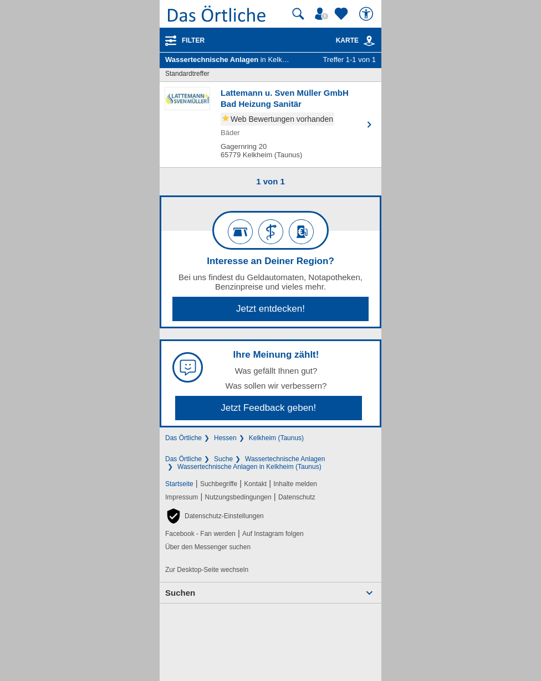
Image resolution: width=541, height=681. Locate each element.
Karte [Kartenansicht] (356, 40)
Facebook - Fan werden (200, 534)
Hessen (225, 438)
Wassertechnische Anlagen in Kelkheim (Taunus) (249, 467)
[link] (369, 41)
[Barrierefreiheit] (367, 14)
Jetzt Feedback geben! (268, 408)
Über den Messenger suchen (208, 547)
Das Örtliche (183, 438)
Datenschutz (296, 497)
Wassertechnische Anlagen (285, 459)
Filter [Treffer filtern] (193, 40)
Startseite (179, 484)
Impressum (181, 497)
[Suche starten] (298, 14)
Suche (223, 459)
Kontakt (255, 484)
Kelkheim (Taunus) (276, 438)
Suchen (180, 592)
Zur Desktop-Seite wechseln (206, 570)
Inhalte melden (295, 484)
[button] (214, 516)
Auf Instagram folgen (273, 534)
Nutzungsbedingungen (238, 497)
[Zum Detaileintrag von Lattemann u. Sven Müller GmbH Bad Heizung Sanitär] (270, 124)
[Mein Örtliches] (323, 14)
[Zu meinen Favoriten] (342, 14)
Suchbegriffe (218, 484)
